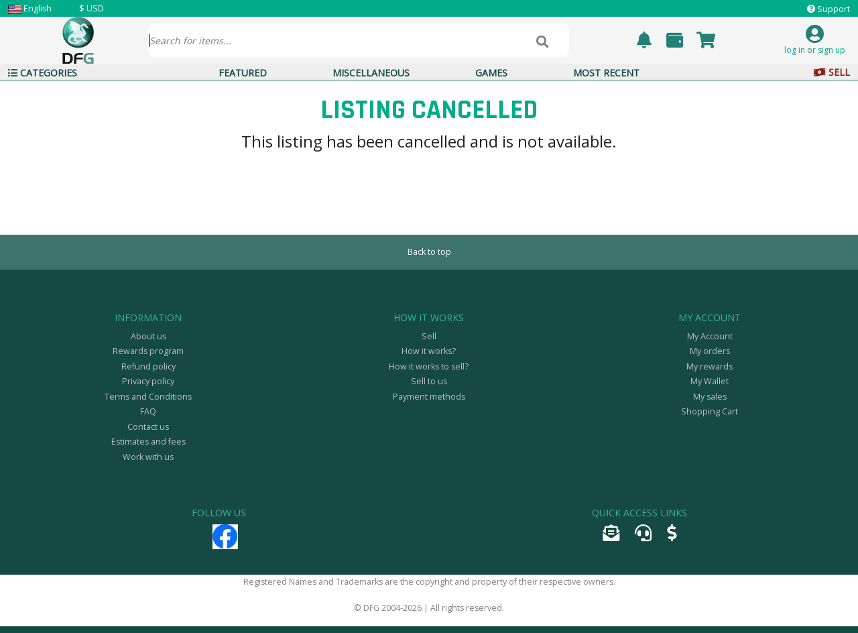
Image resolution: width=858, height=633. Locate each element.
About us (148, 336)
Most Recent (606, 72)
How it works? (429, 351)
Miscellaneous (371, 72)
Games (491, 72)
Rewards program (148, 351)
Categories (42, 72)
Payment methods (429, 396)
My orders (710, 351)
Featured (243, 72)
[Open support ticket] (643, 536)
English (37, 8)
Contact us (148, 427)
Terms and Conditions (148, 396)
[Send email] (611, 536)
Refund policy (148, 366)
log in (794, 50)
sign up (831, 50)
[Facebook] (225, 543)
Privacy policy (148, 381)
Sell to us (429, 381)
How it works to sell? (429, 366)
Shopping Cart (709, 411)
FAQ (148, 411)
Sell (832, 72)
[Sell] (671, 536)
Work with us (148, 457)
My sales (710, 396)
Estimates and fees (148, 441)
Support (833, 9)
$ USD (91, 8)
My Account (710, 336)
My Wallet (709, 381)
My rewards (709, 366)
